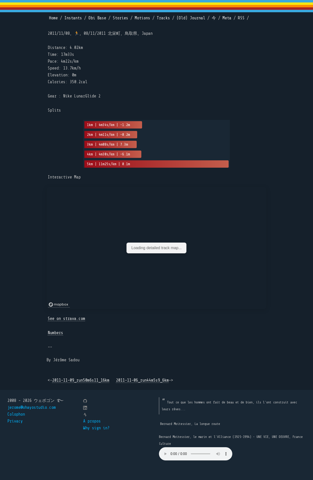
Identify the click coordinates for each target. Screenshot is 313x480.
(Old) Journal (191, 18)
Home (53, 18)
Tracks (163, 18)
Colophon (16, 414)
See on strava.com (66, 318)
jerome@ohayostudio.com (31, 407)
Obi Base (97, 18)
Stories (120, 18)
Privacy (15, 421)
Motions (142, 18)
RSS (241, 18)
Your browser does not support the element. (195, 453)
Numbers (55, 332)
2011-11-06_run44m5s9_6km (142, 380)
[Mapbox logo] (59, 304)
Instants (73, 18)
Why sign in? (96, 428)
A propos (92, 421)
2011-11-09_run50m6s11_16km (80, 380)
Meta (227, 18)
